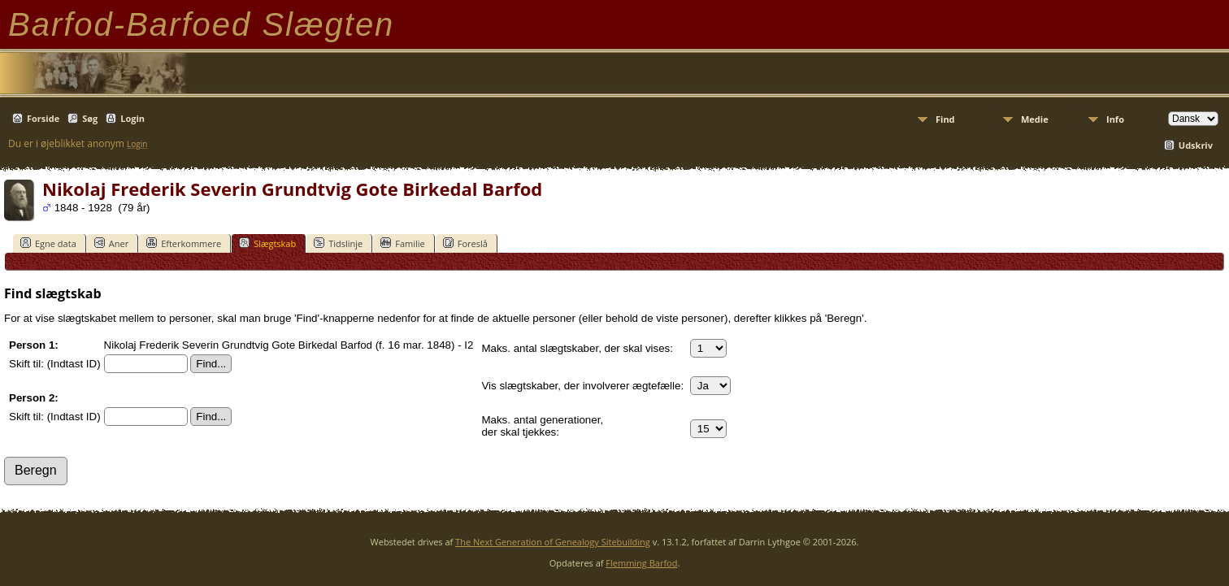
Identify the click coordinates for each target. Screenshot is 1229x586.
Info (1115, 119)
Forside (43, 118)
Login (132, 118)
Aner (111, 243)
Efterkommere (183, 243)
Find (945, 119)
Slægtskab (267, 243)
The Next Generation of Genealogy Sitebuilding (552, 542)
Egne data (48, 243)
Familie (402, 243)
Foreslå (465, 243)
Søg (90, 118)
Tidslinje (338, 243)
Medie (1035, 119)
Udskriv (1196, 145)
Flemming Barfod (641, 563)
